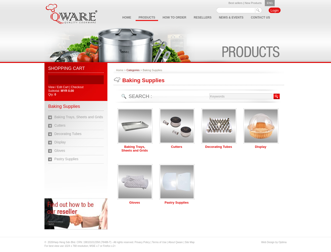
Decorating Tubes (68, 134)
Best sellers (235, 2)
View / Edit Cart (58, 87)
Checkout (77, 87)
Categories (133, 70)
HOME (126, 17)
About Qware (176, 242)
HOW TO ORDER (174, 17)
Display (60, 142)
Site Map (189, 242)
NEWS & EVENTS (231, 17)
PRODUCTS (147, 17)
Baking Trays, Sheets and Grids (78, 117)
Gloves (59, 151)
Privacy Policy (142, 242)
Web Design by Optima (274, 242)
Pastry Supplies (66, 159)
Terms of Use (159, 242)
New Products (253, 2)
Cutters (59, 125)
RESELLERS (202, 17)
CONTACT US (260, 17)
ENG (270, 2)
